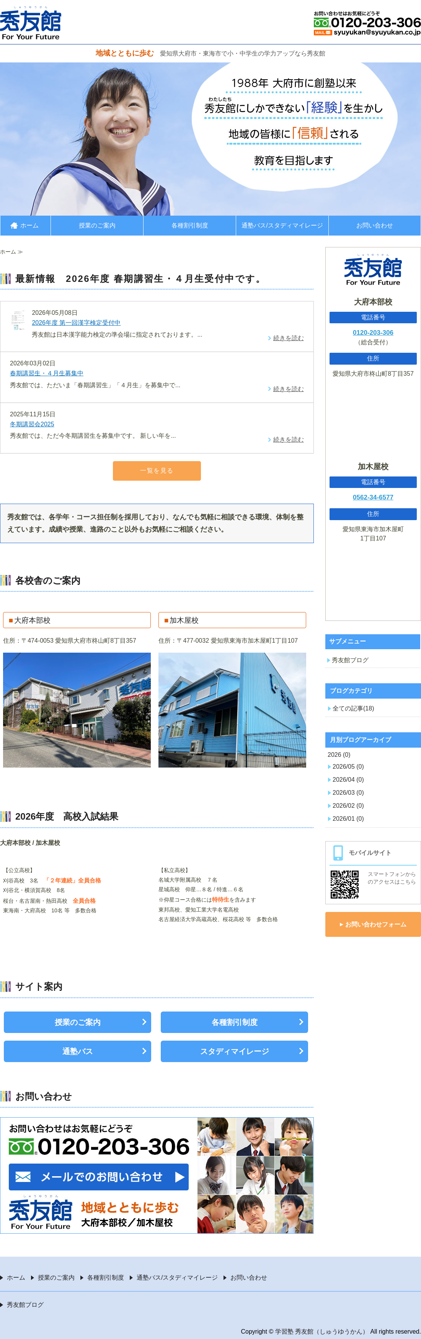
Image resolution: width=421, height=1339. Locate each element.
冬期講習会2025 (32, 424)
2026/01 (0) (348, 818)
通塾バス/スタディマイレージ (282, 225)
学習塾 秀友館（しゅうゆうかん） (322, 1331)
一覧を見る (157, 470)
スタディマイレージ (234, 1051)
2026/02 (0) (348, 805)
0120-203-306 (373, 332)
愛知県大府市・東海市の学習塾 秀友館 (30, 22)
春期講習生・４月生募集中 (46, 373)
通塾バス (77, 1051)
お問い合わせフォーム (375, 924)
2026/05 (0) (348, 766)
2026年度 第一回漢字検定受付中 (76, 322)
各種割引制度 (189, 225)
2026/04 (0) (348, 779)
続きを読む (288, 338)
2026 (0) (339, 754)
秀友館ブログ (350, 660)
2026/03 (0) (348, 792)
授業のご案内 (97, 225)
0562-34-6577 (373, 497)
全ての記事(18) (353, 708)
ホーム (29, 225)
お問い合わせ (374, 225)
